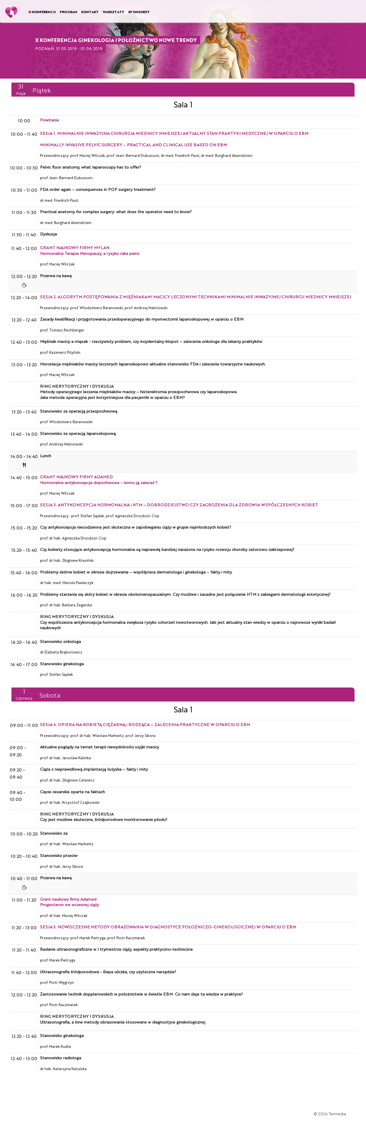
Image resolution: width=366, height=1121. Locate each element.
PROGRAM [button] (68, 11)
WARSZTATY (113, 11)
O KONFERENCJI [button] (42, 11)
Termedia (337, 1113)
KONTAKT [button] (90, 11)
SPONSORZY (139, 11)
